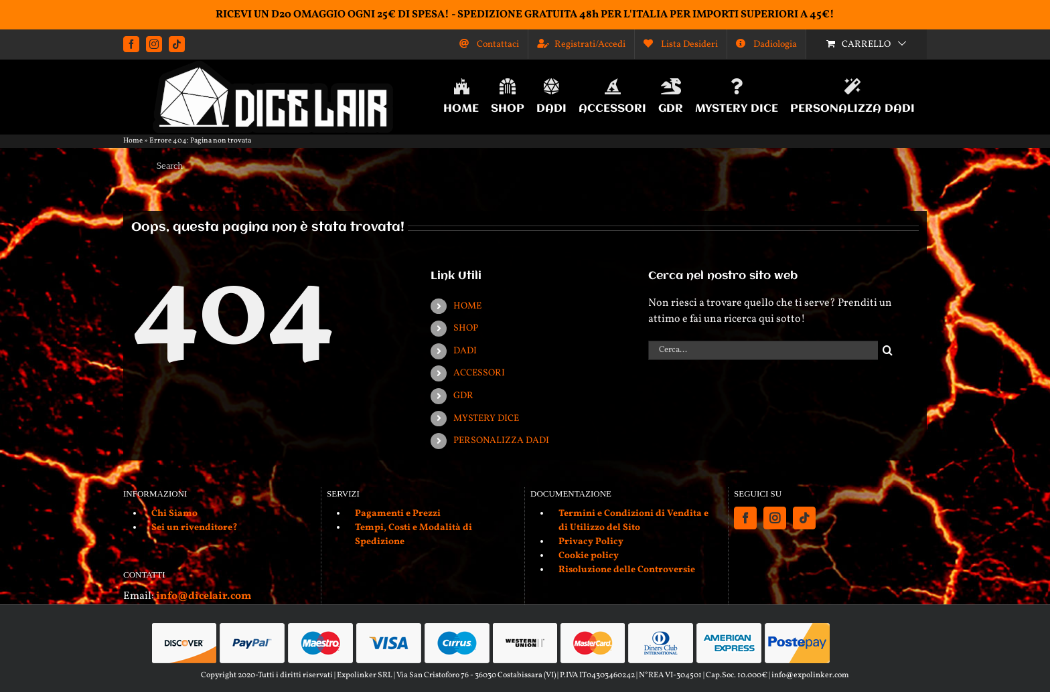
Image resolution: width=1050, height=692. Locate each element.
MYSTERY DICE (486, 418)
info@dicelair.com (203, 596)
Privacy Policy (590, 541)
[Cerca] (887, 350)
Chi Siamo (174, 513)
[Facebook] (745, 518)
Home (133, 141)
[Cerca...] (763, 350)
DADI (465, 351)
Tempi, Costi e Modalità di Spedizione (413, 534)
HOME (467, 306)
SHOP (465, 328)
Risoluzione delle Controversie (626, 570)
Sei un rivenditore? (194, 527)
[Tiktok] (804, 518)
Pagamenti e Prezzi (398, 513)
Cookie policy (588, 555)
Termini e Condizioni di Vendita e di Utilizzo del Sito (633, 520)
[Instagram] (774, 518)
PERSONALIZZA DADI (501, 440)
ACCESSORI (479, 373)
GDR (463, 396)
